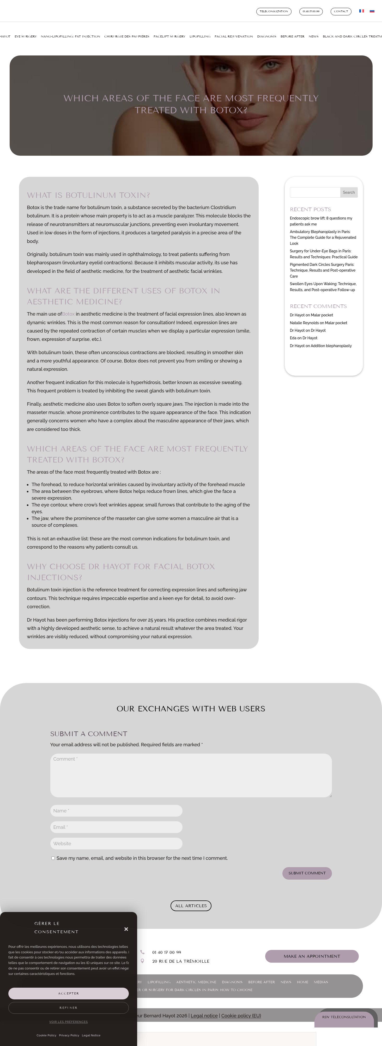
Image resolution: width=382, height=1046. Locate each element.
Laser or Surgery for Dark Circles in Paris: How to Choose (191, 987)
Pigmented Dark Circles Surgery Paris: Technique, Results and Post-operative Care (322, 267)
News (314, 36)
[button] (126, 929)
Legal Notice (91, 1035)
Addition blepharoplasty (331, 343)
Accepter (68, 993)
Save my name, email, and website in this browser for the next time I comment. (142, 855)
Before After (293, 36)
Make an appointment (312, 953)
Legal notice (204, 1013)
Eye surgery (26, 36)
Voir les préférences (68, 1022)
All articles (191, 902)
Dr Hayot (297, 312)
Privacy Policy (69, 1035)
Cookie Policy (47, 1035)
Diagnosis (266, 36)
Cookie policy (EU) (241, 1013)
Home (302, 979)
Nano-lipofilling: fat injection (70, 36)
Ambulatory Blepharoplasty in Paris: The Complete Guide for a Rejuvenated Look (323, 235)
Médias (321, 979)
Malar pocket (322, 312)
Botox (69, 311)
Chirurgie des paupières (126, 36)
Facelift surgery (169, 36)
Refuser (68, 1008)
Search (349, 189)
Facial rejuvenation (234, 36)
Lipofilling (200, 36)
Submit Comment (307, 870)
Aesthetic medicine (196, 979)
